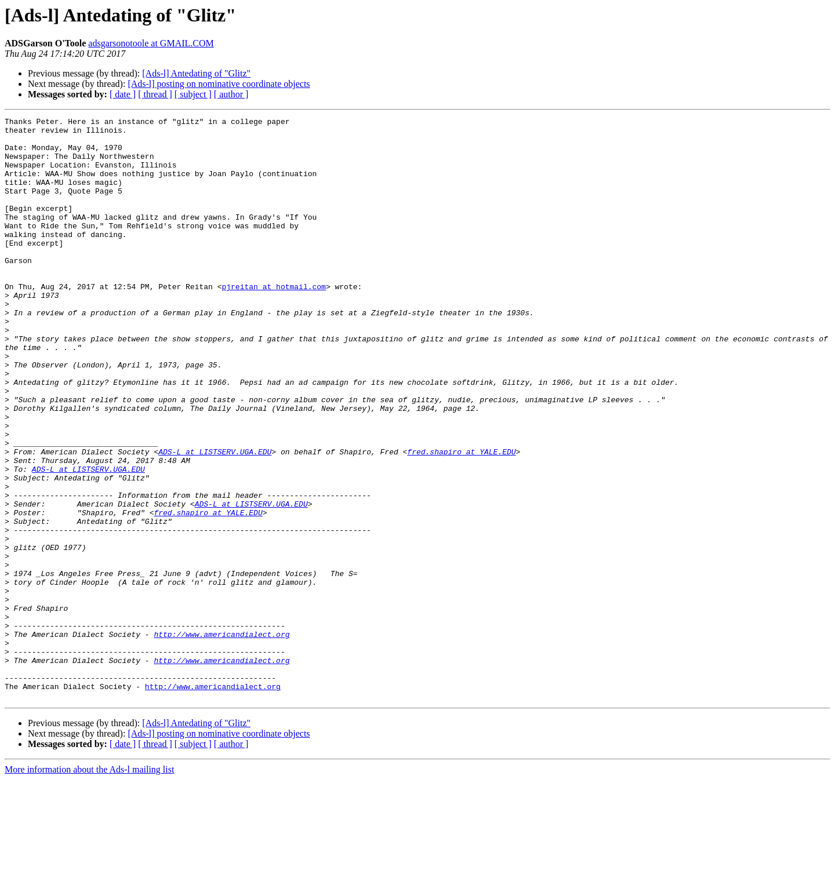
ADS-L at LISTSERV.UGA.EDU (214, 519)
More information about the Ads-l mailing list (89, 886)
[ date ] (123, 94)
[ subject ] (193, 94)
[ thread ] (155, 94)
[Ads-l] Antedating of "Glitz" (196, 73)
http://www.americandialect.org (221, 738)
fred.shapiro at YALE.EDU (461, 519)
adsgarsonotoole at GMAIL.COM (150, 43)
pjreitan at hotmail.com (273, 321)
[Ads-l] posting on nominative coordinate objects (219, 84)
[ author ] (231, 94)
